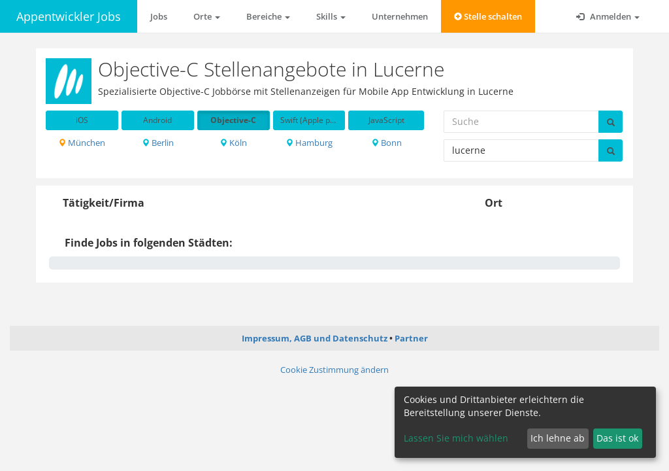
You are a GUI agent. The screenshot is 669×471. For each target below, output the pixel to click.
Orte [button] (206, 16)
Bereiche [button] (268, 16)
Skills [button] (331, 16)
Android (157, 120)
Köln (233, 142)
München (81, 142)
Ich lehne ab (557, 438)
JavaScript (386, 120)
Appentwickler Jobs (68, 16)
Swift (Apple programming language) (313, 120)
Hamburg (309, 142)
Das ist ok (617, 438)
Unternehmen (400, 16)
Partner (411, 338)
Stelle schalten (488, 16)
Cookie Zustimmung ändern (334, 369)
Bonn (386, 142)
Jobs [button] (158, 16)
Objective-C (233, 120)
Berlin (158, 142)
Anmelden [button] (608, 16)
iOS (82, 120)
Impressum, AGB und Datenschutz (314, 338)
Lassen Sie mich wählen (456, 438)
